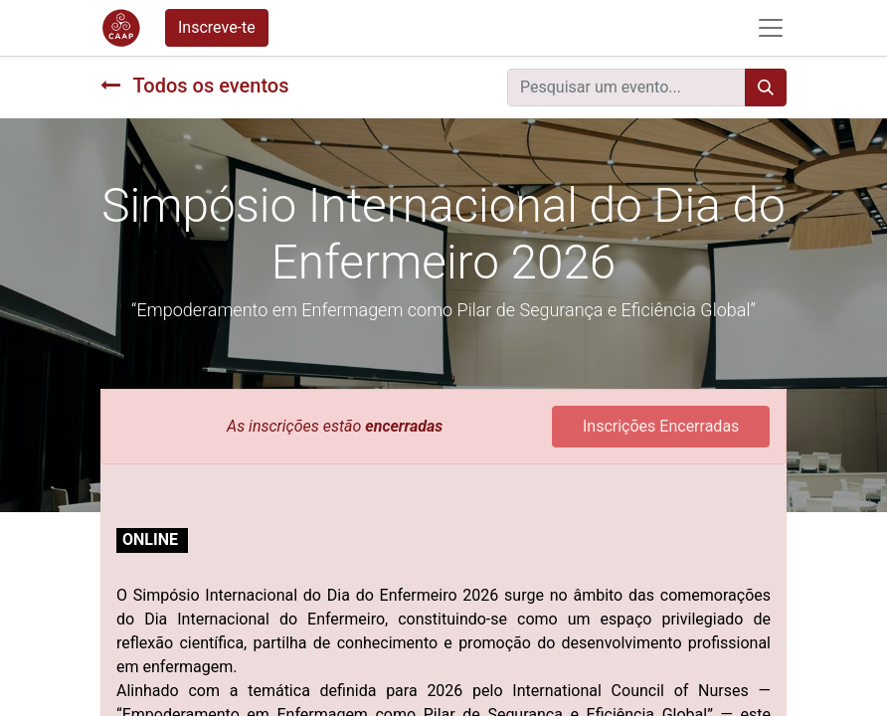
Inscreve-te (217, 27)
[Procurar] (766, 87)
